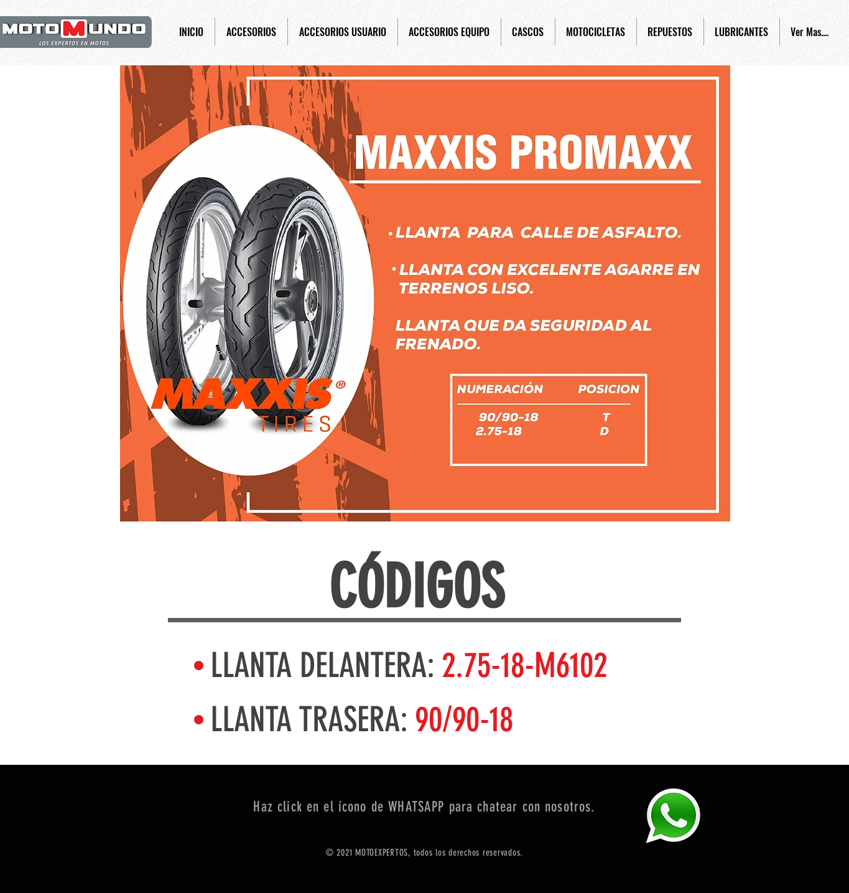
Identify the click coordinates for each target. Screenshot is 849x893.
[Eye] (673, 815)
